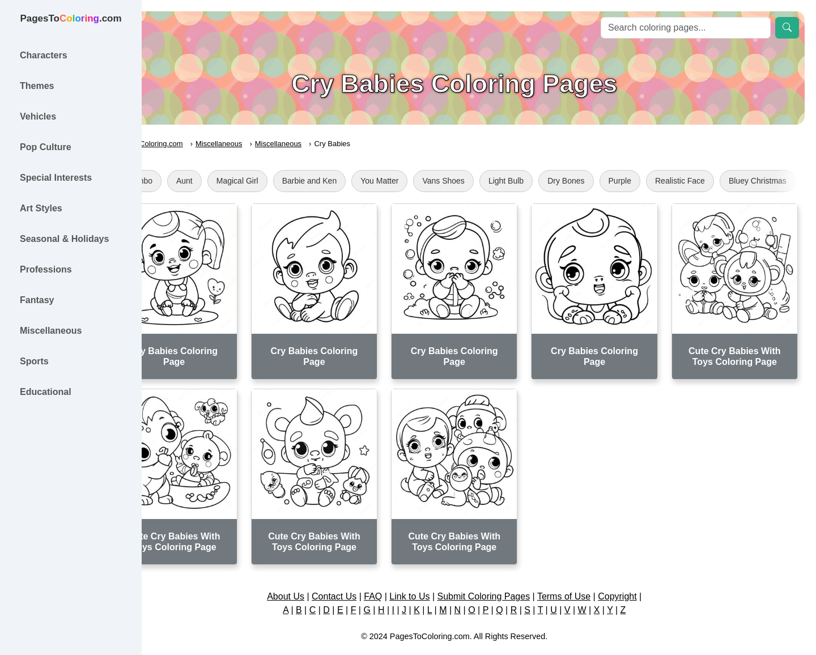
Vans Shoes (492, 180)
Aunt (233, 180)
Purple (668, 180)
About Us (310, 577)
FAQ (398, 577)
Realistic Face (729, 180)
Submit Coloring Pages (508, 577)
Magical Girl (286, 180)
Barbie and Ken (358, 180)
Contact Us (358, 577)
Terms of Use (588, 577)
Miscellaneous (268, 143)
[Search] (686, 28)
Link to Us (434, 577)
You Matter (429, 180)
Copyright (641, 577)
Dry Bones (615, 180)
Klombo (188, 180)
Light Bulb (554, 180)
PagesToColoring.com (196, 143)
